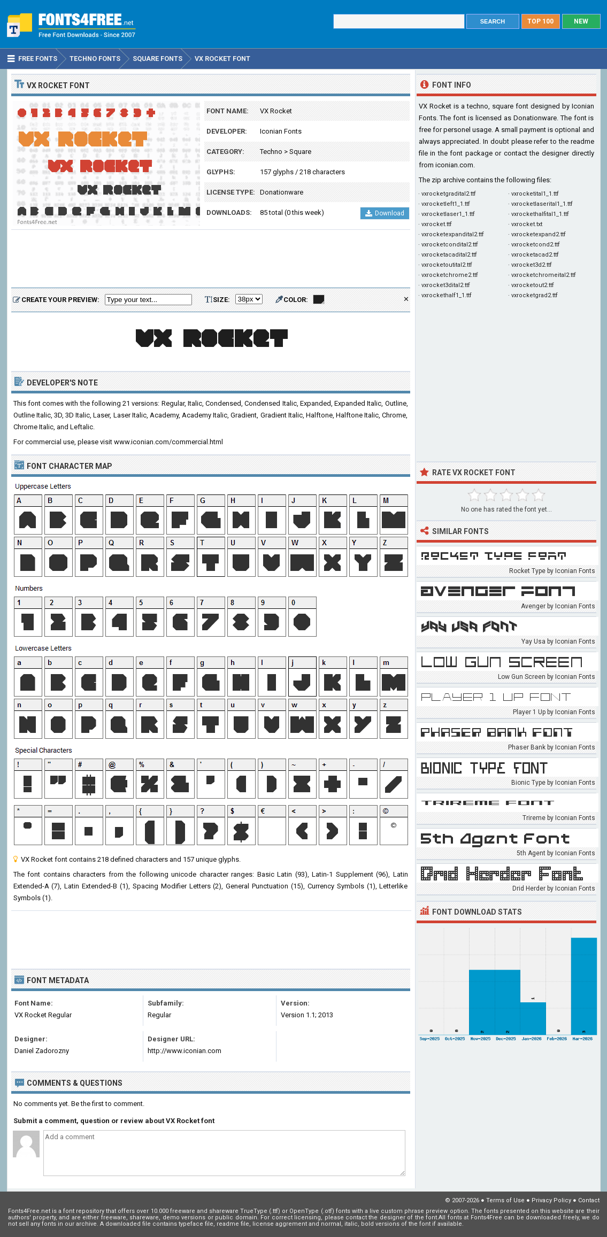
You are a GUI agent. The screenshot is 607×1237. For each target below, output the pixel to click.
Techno (271, 152)
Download (384, 213)
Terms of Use (505, 1200)
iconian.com (454, 165)
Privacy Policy (551, 1200)
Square (300, 152)
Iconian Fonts (281, 131)
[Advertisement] (210, 259)
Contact (589, 1200)
